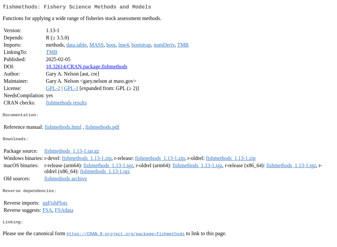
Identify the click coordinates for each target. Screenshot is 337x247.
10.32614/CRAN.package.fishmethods (86, 68)
